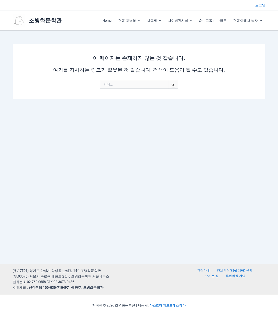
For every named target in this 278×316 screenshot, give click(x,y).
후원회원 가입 (225, 276)
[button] (138, 20)
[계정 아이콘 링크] (260, 5)
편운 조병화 (129, 20)
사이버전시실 (180, 20)
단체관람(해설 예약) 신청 (224, 271)
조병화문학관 (45, 20)
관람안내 (195, 271)
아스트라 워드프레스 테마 (167, 305)
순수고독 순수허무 (213, 21)
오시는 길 (253, 271)
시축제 (154, 20)
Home (107, 21)
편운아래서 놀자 (247, 20)
